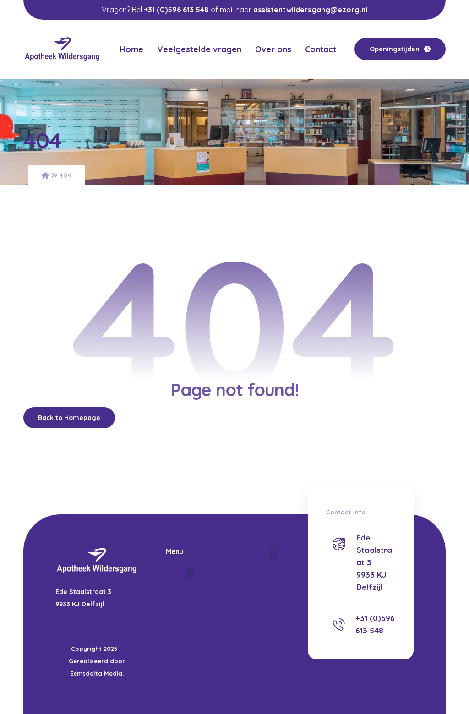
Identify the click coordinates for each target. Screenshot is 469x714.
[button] (190, 572)
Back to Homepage (69, 417)
